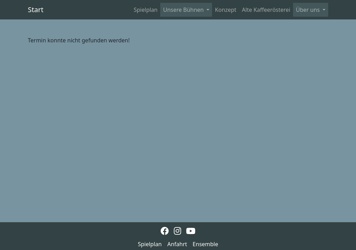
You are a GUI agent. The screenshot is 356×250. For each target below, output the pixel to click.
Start (35, 9)
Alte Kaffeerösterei (266, 10)
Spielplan (146, 10)
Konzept (225, 10)
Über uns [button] (308, 10)
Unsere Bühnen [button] (184, 10)
